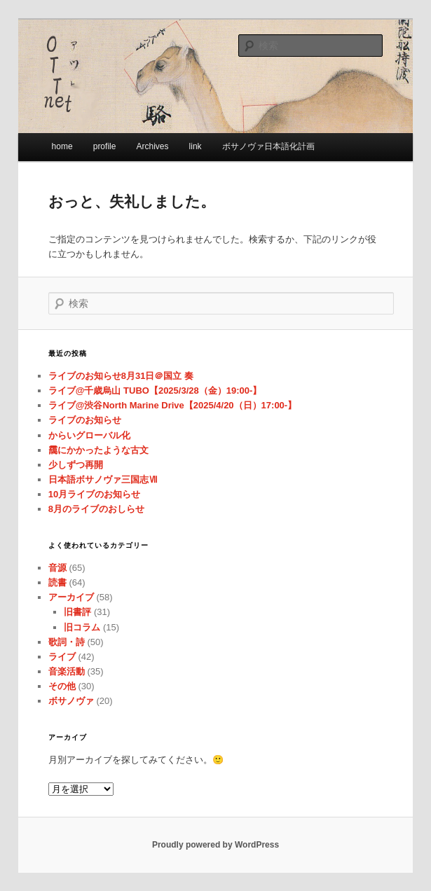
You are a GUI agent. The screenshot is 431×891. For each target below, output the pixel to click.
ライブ (62, 656)
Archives (152, 146)
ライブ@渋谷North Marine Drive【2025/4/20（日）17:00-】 (172, 405)
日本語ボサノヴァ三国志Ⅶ (103, 479)
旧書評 (77, 612)
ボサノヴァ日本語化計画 (268, 146)
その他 (62, 686)
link (195, 146)
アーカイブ (71, 597)
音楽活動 (66, 671)
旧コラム (82, 627)
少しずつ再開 (75, 465)
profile (104, 146)
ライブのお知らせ (84, 420)
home (62, 146)
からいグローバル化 (89, 435)
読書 (57, 582)
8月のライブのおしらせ (96, 509)
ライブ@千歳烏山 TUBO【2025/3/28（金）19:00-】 (155, 390)
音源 (57, 567)
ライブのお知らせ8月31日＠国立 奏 (120, 376)
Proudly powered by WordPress (215, 845)
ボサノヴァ (71, 701)
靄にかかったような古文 (98, 450)
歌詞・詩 (66, 642)
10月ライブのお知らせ (94, 494)
